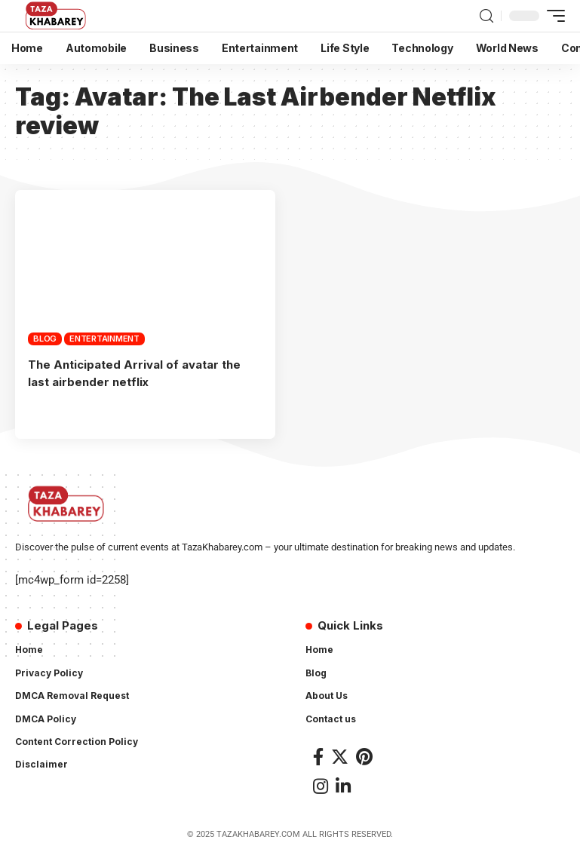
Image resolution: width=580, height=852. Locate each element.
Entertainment (104, 338)
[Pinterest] (364, 755)
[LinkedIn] (343, 785)
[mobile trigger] (552, 16)
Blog (45, 338)
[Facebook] (318, 755)
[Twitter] (339, 755)
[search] (486, 16)
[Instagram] (320, 785)
